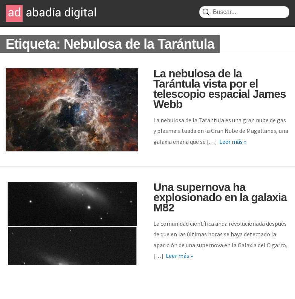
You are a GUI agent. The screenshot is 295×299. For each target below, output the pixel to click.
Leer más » (232, 141)
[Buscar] (244, 12)
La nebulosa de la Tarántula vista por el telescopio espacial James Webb (219, 88)
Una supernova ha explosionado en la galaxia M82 (220, 197)
